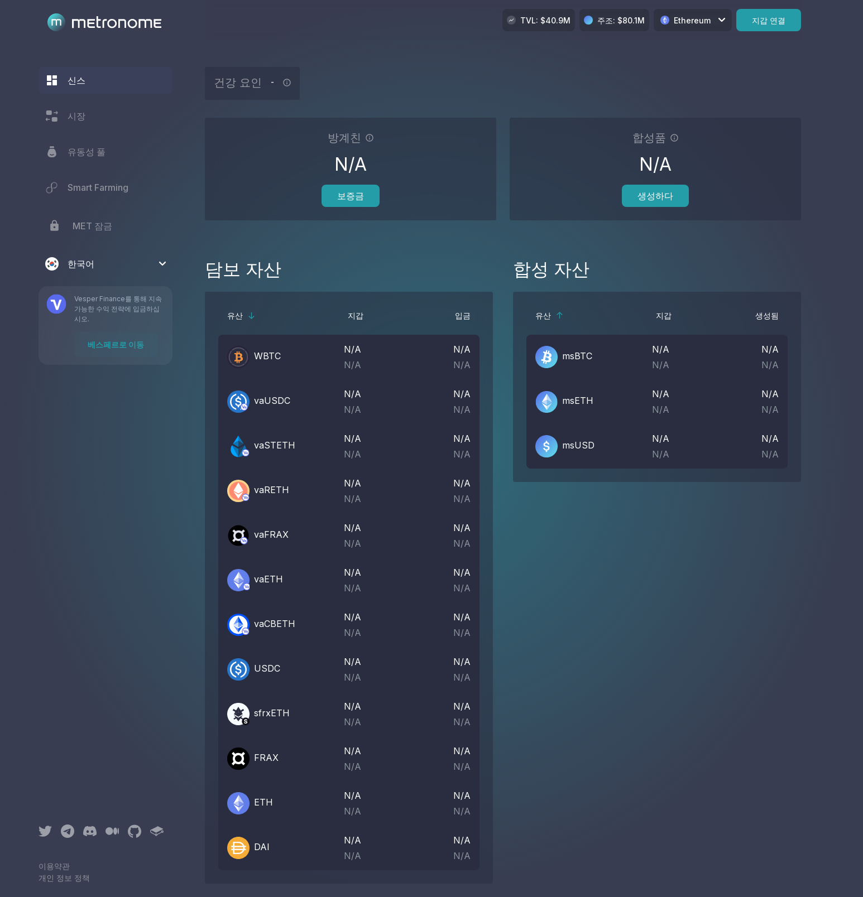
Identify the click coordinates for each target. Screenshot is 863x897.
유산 (241, 315)
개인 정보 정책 (64, 877)
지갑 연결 (768, 20)
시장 (65, 116)
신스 (65, 80)
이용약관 (54, 866)
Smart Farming (86, 187)
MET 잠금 (78, 225)
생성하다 (655, 195)
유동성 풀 (75, 151)
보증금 (350, 195)
